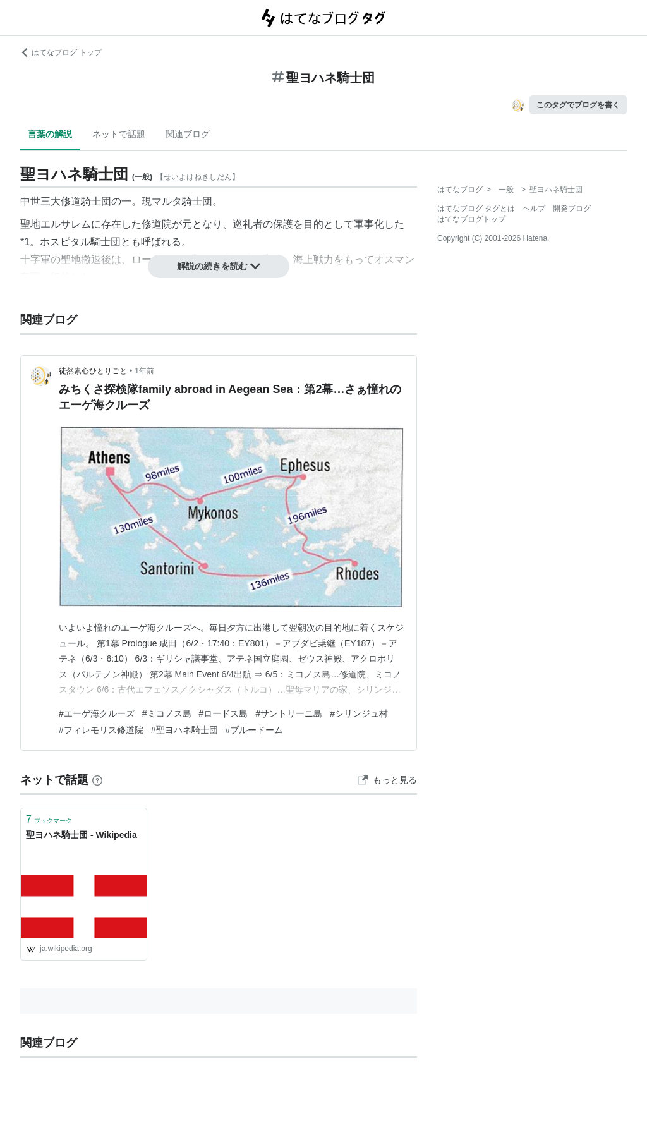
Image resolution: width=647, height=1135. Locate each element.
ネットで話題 (118, 134)
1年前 (144, 371)
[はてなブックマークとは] (97, 780)
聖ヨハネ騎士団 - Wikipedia (81, 835)
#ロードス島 (223, 713)
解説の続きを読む (218, 266)
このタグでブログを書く (578, 104)
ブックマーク (49, 819)
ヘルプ (534, 208)
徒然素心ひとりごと (93, 371)
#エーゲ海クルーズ (97, 713)
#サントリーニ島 (288, 713)
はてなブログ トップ (61, 52)
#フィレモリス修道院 (101, 730)
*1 (25, 241)
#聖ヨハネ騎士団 (184, 730)
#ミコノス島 (166, 713)
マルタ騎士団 (182, 201)
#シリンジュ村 (359, 713)
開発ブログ (572, 208)
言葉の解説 (50, 134)
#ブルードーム (255, 730)
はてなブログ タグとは (476, 208)
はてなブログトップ (471, 219)
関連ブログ (188, 134)
